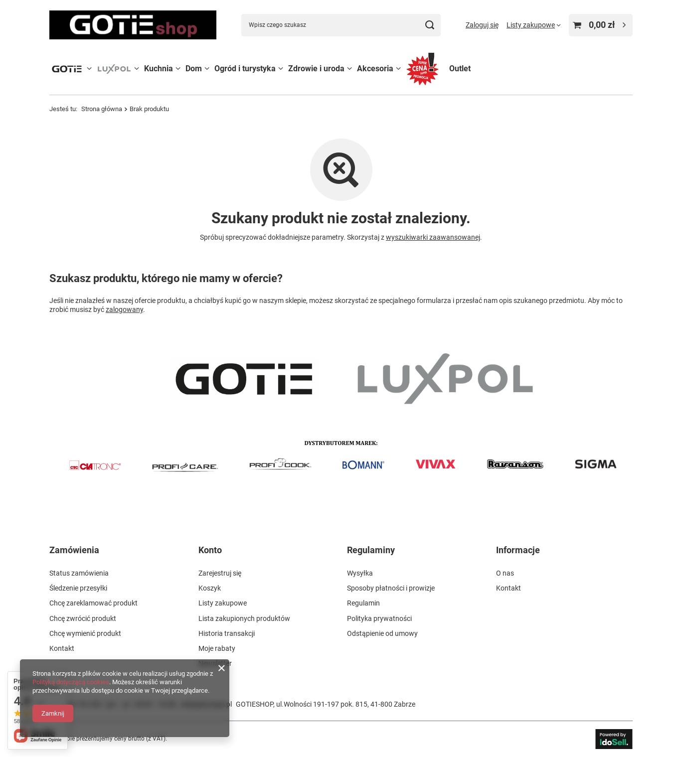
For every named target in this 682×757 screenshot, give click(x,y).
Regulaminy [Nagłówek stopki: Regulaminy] (371, 550)
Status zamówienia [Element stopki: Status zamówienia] (79, 573)
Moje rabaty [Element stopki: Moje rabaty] (216, 648)
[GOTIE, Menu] (89, 68)
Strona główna (101, 109)
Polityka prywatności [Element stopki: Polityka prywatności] (379, 618)
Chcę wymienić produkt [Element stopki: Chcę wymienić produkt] (85, 633)
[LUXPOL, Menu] (136, 68)
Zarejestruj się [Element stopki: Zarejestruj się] (219, 573)
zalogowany (124, 309)
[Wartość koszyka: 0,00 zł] (601, 25)
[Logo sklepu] (132, 24)
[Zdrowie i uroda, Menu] (349, 68)
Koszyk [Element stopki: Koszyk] (209, 588)
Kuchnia (158, 68)
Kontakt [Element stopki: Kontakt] (61, 648)
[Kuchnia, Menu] (177, 68)
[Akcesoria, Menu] (398, 68)
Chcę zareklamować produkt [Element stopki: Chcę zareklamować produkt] (93, 603)
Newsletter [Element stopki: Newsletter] (215, 663)
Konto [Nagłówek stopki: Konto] (210, 550)
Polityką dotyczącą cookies (70, 682)
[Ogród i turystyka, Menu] (280, 68)
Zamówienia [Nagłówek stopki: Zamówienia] (74, 550)
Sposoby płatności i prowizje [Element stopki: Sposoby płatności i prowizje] (391, 588)
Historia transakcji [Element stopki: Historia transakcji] (226, 633)
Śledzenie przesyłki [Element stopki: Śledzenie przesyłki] (78, 588)
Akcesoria (375, 68)
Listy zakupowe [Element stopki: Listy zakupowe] (222, 603)
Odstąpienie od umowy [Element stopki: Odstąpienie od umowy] (382, 633)
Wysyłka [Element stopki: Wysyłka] (360, 573)
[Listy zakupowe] (534, 25)
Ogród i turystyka (245, 68)
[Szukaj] (429, 25)
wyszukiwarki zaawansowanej (433, 237)
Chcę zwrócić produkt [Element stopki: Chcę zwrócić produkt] (82, 618)
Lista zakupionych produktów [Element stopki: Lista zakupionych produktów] (244, 618)
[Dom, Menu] (206, 68)
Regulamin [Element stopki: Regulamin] (363, 603)
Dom (193, 68)
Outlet (460, 68)
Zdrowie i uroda (316, 68)
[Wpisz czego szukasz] (341, 25)
